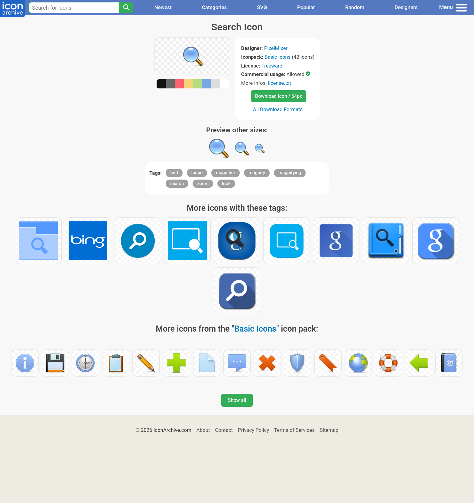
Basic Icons (278, 57)
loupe (197, 172)
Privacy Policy (253, 430)
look (226, 183)
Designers (405, 7)
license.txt (279, 83)
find (174, 172)
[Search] (126, 7)
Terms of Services (294, 430)
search (177, 183)
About (203, 430)
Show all (237, 400)
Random (354, 7)
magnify (256, 172)
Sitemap (329, 430)
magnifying (289, 172)
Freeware (271, 66)
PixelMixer (275, 48)
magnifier (225, 172)
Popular (306, 7)
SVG (262, 7)
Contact (224, 430)
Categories (214, 7)
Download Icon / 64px (278, 96)
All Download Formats (278, 109)
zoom (203, 183)
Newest (162, 7)
